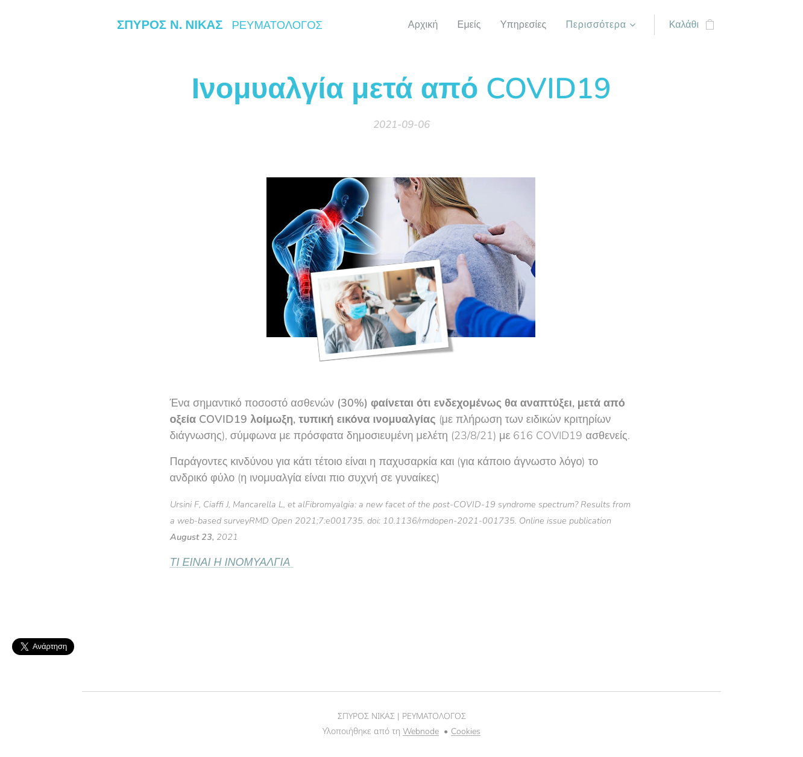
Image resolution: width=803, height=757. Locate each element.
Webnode (421, 731)
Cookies (465, 731)
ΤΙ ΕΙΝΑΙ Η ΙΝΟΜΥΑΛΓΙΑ (232, 562)
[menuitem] (419, 25)
